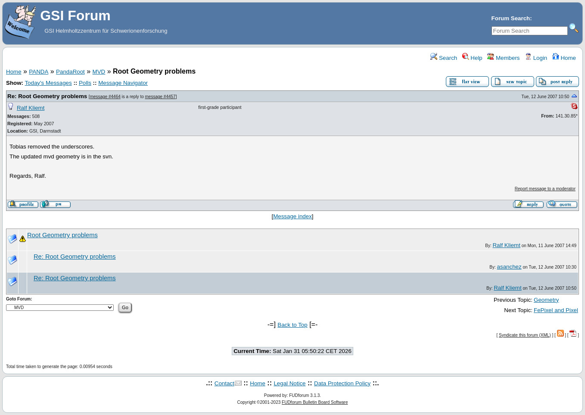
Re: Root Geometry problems (47, 96)
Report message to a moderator (545, 188)
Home (564, 58)
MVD (99, 71)
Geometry (546, 300)
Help (472, 58)
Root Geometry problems (62, 235)
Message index (292, 216)
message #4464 (105, 96)
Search (443, 58)
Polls (85, 83)
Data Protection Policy (342, 383)
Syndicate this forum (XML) (525, 335)
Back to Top (292, 325)
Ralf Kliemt (30, 108)
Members (503, 58)
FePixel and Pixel (556, 310)
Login (536, 58)
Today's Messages (48, 83)
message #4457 (160, 96)
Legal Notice (289, 383)
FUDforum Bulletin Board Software (315, 402)
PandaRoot (70, 71)
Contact (224, 383)
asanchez (509, 266)
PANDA (38, 71)
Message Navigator (123, 83)
